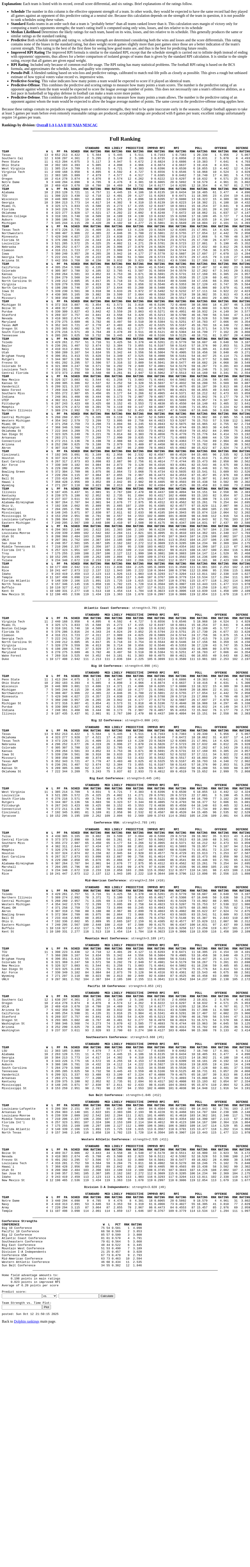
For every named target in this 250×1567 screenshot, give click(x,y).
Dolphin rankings (26, 1549)
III (70, 125)
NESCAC (90, 125)
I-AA (59, 125)
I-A (51, 125)
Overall (42, 125)
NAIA (77, 125)
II (65, 125)
